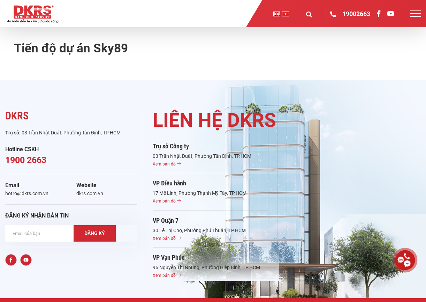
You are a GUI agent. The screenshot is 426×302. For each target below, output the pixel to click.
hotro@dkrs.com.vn (26, 193)
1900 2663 (25, 160)
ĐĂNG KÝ (94, 233)
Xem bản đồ (167, 164)
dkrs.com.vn (89, 193)
